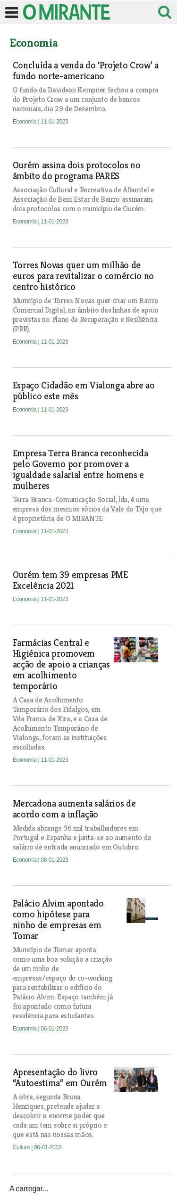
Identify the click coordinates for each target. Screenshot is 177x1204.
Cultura (22, 1147)
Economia (25, 121)
